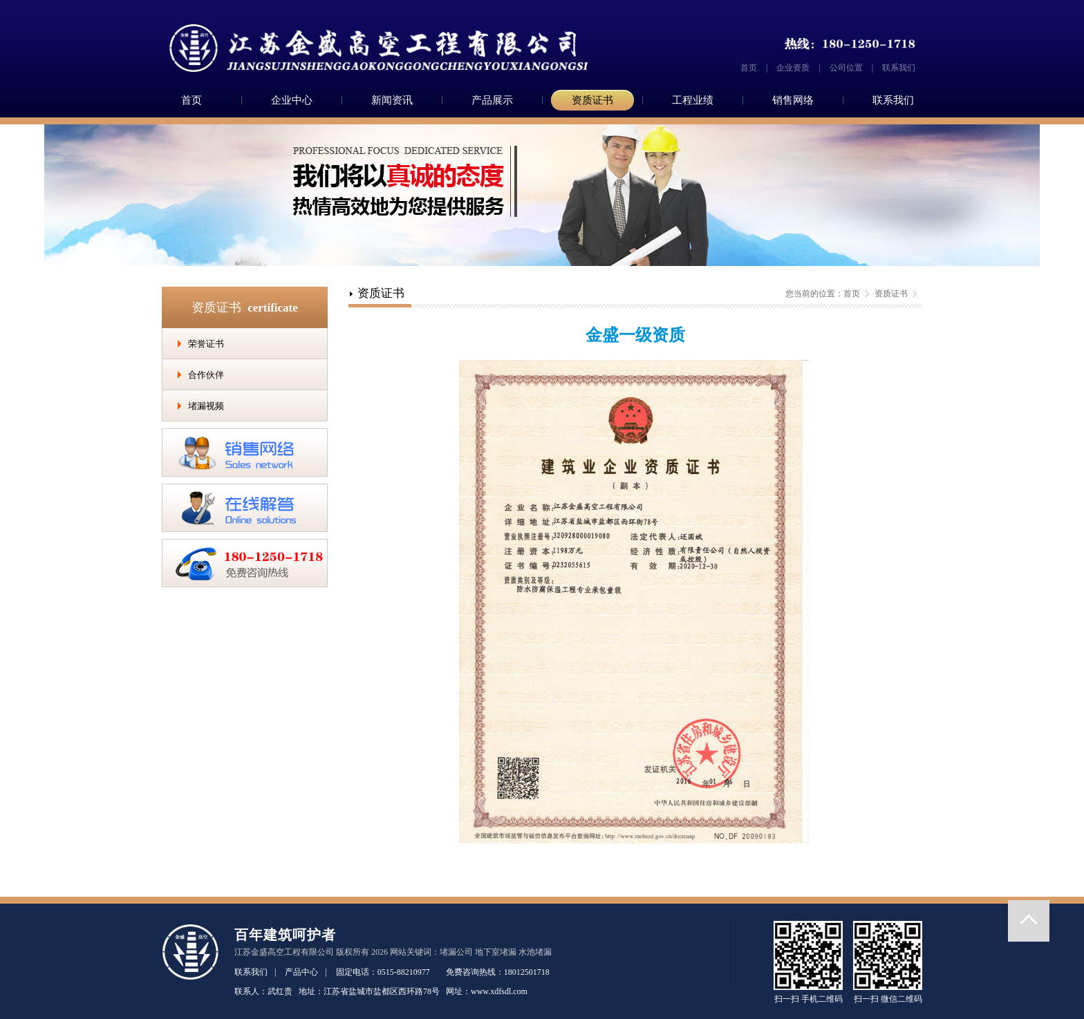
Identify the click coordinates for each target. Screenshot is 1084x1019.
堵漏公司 (456, 952)
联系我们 (898, 68)
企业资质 (793, 68)
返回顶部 (1028, 921)
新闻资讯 (392, 100)
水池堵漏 (535, 952)
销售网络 (793, 100)
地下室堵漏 (495, 952)
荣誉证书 (206, 344)
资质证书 (592, 100)
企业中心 (291, 100)
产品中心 (301, 972)
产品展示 (492, 100)
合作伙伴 (206, 375)
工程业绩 (692, 100)
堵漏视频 (206, 406)
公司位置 (846, 68)
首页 (748, 68)
